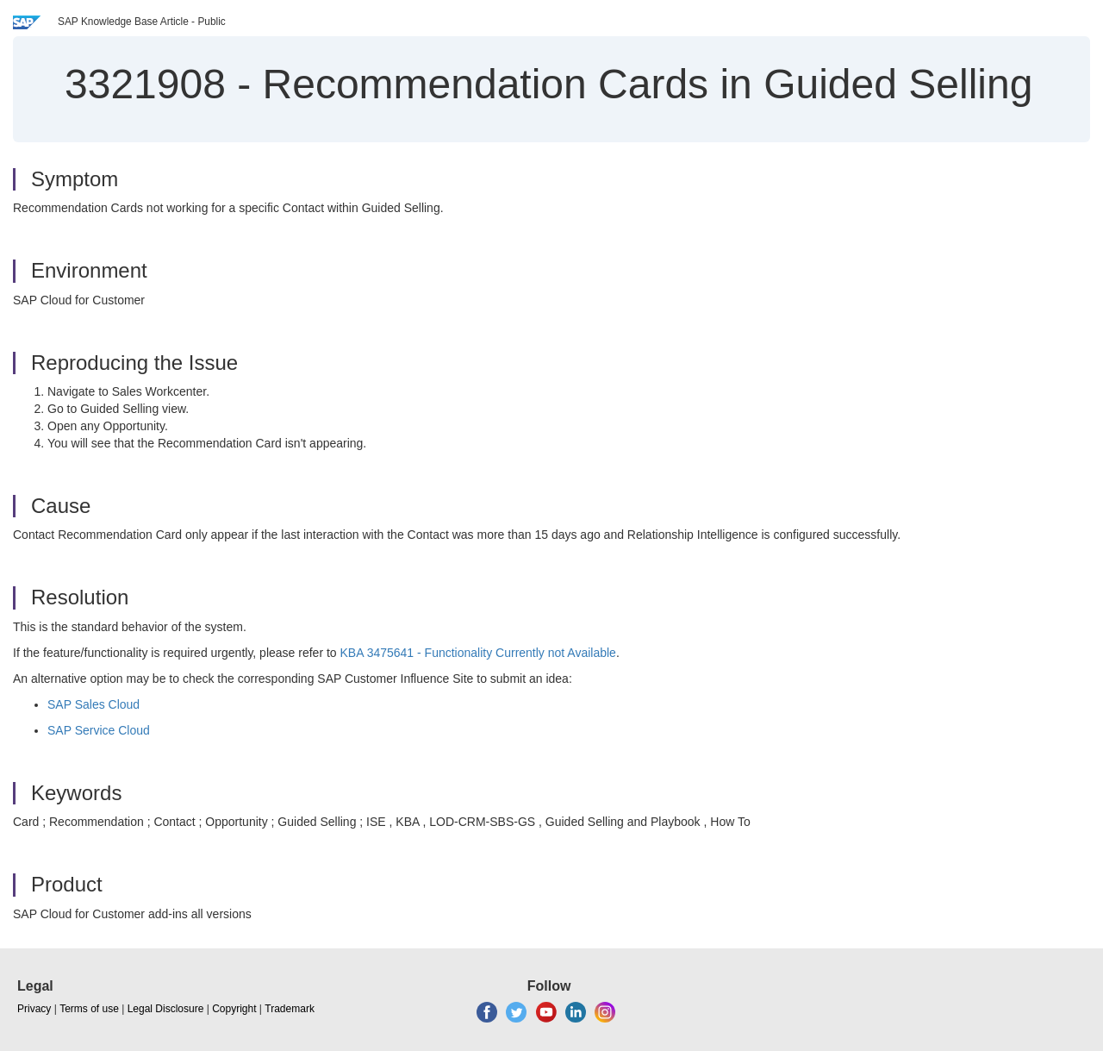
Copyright (234, 1009)
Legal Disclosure (166, 1009)
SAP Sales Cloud (93, 704)
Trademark (290, 1009)
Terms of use (89, 1009)
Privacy (34, 1009)
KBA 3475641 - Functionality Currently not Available (478, 653)
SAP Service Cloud (98, 730)
